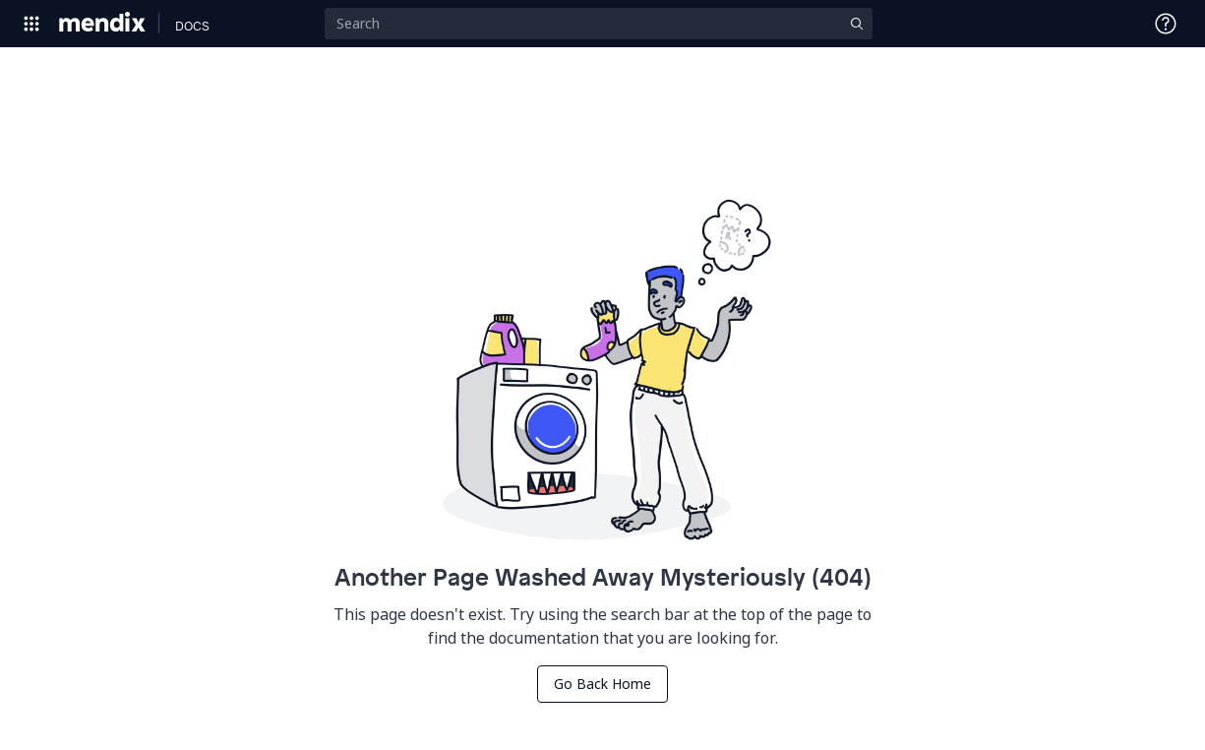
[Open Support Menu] (1165, 23)
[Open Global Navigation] (31, 23)
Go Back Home (602, 683)
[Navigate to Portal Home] (103, 23)
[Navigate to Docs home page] (192, 23)
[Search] (599, 23)
